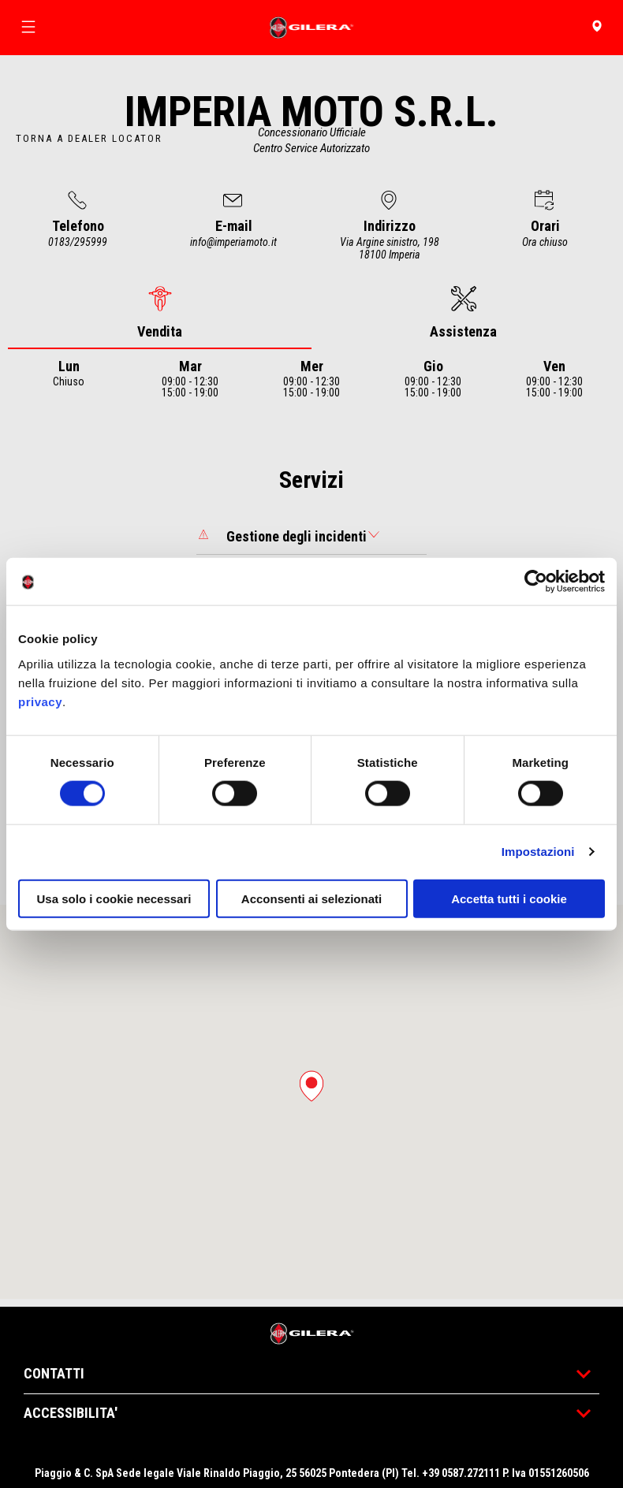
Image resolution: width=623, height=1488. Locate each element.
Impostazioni (538, 851)
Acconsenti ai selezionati (311, 898)
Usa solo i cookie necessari (114, 898)
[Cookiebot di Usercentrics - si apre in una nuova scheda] (536, 581)
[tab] (160, 313)
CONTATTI (311, 1373)
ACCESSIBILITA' (311, 1412)
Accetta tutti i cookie (509, 898)
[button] (311, 1086)
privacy (40, 701)
